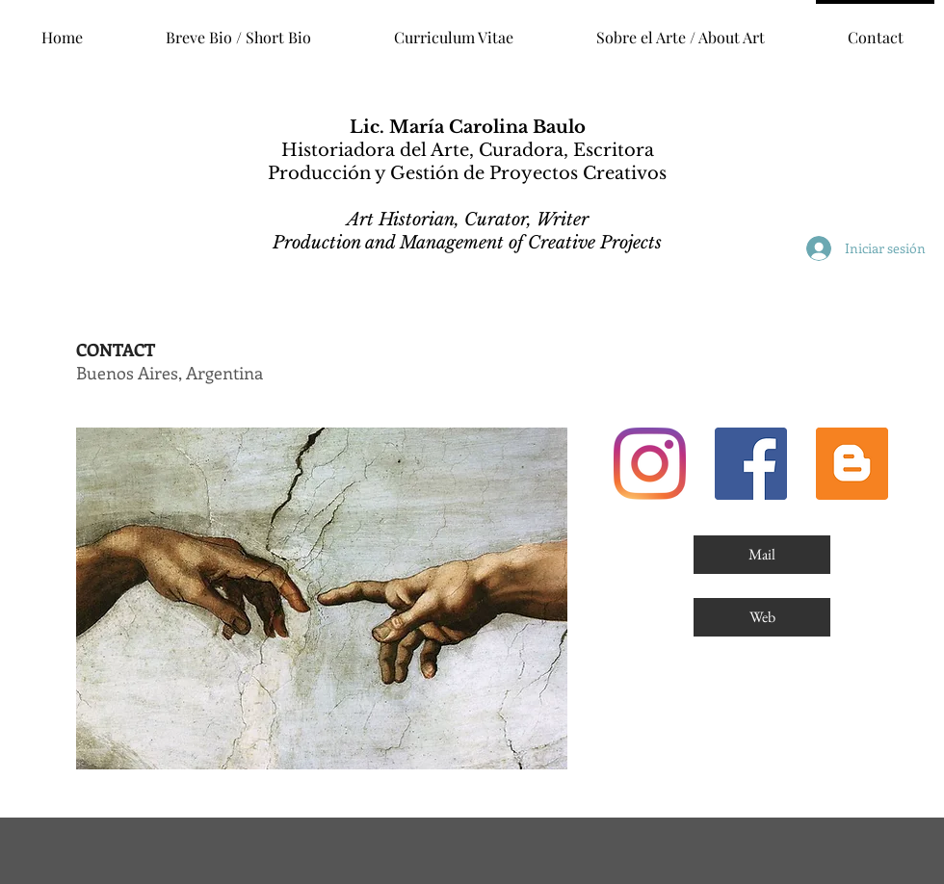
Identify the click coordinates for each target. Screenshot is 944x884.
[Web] (762, 617)
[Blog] (852, 464)
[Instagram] (650, 464)
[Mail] (762, 554)
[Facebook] (751, 464)
